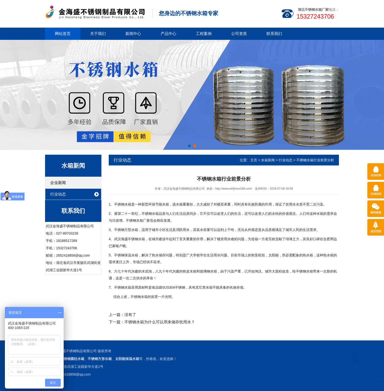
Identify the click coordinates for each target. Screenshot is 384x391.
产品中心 (168, 34)
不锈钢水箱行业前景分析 (315, 160)
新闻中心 (133, 34)
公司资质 (239, 34)
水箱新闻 (268, 160)
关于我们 (98, 34)
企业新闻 (58, 183)
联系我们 (274, 34)
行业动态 (58, 194)
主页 (253, 160)
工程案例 (204, 34)
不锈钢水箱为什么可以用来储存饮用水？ (159, 322)
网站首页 (63, 34)
